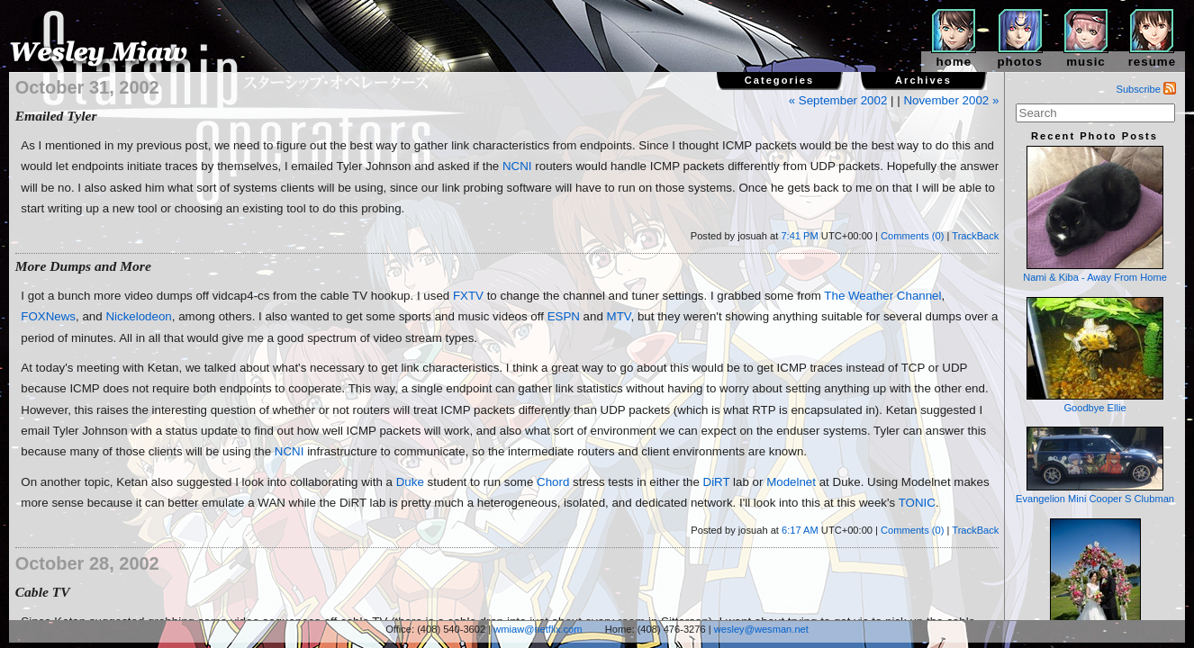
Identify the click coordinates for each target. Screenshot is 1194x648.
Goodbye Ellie (1095, 355)
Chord (553, 482)
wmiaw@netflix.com (537, 629)
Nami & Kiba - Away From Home (1095, 214)
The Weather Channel (882, 295)
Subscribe (1147, 89)
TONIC (917, 502)
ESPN (563, 316)
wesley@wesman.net (761, 629)
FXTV (468, 295)
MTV (619, 316)
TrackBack (975, 235)
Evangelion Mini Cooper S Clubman (1095, 465)
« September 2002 (838, 100)
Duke (410, 482)
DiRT (716, 482)
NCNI (517, 166)
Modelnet (791, 482)
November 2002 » (951, 100)
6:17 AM (800, 530)
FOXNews (48, 316)
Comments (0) (912, 235)
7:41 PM (799, 235)
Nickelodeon (138, 316)
